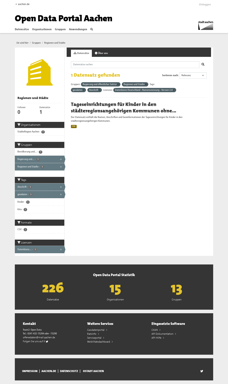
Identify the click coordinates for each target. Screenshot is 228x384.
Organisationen (42, 29)
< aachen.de (22, 4)
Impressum (30, 371)
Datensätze (22, 29)
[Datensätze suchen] (135, 64)
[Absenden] (203, 64)
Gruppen (60, 29)
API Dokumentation (163, 333)
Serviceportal (94, 337)
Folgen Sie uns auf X (35, 341)
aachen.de (48, 371)
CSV (73, 126)
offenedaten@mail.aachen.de (39, 337)
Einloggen (205, 4)
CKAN (155, 329)
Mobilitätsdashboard (99, 341)
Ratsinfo (92, 333)
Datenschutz (69, 371)
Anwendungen (78, 29)
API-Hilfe (157, 337)
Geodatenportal (96, 329)
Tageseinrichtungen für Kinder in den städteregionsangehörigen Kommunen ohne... (123, 107)
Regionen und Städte (54, 43)
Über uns (101, 53)
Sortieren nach (170, 75)
